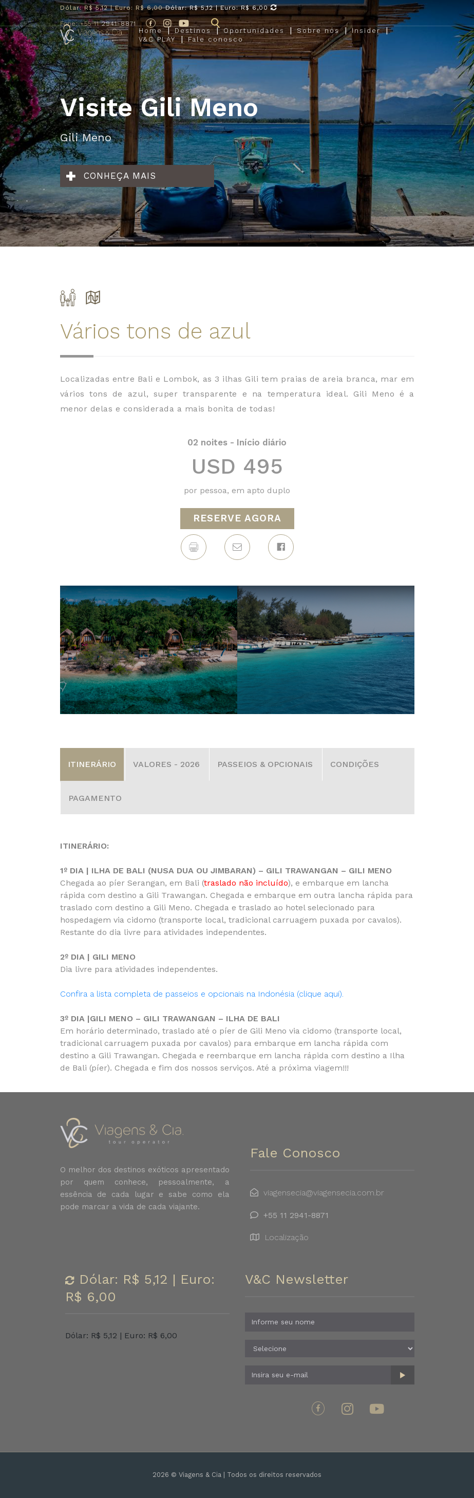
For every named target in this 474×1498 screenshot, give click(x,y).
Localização (286, 1237)
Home (150, 39)
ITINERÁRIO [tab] (92, 764)
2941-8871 (98, 23)
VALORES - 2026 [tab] (166, 764)
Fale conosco (215, 48)
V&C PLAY (157, 48)
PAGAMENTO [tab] (95, 798)
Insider (366, 39)
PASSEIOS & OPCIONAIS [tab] (265, 764)
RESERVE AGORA (237, 518)
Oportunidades (254, 39)
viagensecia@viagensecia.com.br (323, 1192)
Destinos (193, 39)
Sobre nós (318, 39)
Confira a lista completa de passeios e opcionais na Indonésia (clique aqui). (202, 994)
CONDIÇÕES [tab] (354, 764)
